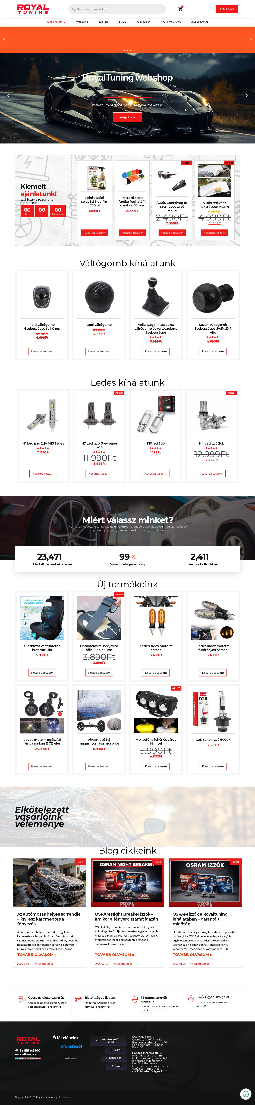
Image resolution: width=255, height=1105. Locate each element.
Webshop (82, 22)
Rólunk (104, 22)
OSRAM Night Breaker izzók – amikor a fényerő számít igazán (126, 917)
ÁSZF (116, 1065)
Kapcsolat (143, 22)
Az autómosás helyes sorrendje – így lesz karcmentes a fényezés (49, 919)
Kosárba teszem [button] (42, 351)
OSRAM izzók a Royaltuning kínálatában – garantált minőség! (200, 919)
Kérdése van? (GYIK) (106, 1041)
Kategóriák (56, 22)
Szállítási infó (171, 22)
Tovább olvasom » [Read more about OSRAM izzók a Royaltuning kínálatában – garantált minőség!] (192, 955)
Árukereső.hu (71, 1058)
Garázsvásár (200, 22)
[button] (4, 39)
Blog (122, 22)
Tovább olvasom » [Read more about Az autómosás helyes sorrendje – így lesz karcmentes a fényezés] (36, 955)
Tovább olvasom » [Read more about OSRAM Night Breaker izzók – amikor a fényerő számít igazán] (114, 955)
